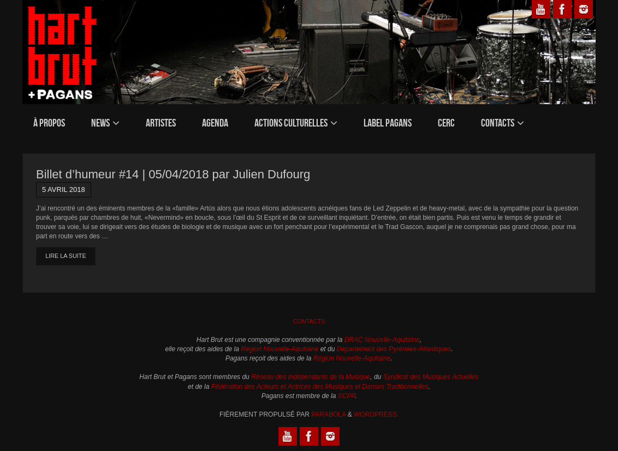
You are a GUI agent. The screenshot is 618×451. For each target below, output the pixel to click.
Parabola (328, 414)
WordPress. (376, 414)
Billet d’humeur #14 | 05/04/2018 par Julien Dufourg (173, 174)
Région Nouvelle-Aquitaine (279, 349)
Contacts (309, 321)
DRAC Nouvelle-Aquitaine (382, 340)
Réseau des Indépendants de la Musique (310, 377)
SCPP (346, 396)
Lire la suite (65, 255)
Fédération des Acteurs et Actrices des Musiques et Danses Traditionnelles (320, 386)
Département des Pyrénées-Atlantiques (394, 349)
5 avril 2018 (63, 189)
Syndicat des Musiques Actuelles (431, 377)
